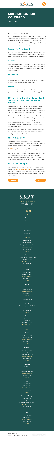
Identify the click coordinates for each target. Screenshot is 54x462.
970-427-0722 (27, 399)
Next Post (40, 204)
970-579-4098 (27, 445)
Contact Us (27, 256)
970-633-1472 (27, 333)
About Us (27, 244)
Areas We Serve (27, 247)
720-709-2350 (27, 317)
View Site (27, 275)
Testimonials (27, 253)
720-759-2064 (27, 382)
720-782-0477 (27, 302)
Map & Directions (27, 270)
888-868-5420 (27, 227)
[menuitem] (10, 459)
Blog (27, 250)
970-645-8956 (27, 350)
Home (27, 241)
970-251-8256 (27, 272)
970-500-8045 (27, 430)
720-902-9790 (27, 365)
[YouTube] (30, 234)
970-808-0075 (27, 287)
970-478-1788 (27, 413)
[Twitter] (27, 234)
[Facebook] (24, 234)
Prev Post (13, 204)
